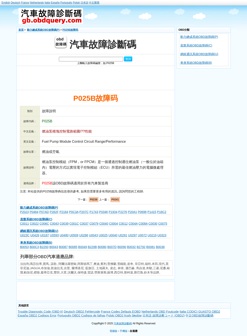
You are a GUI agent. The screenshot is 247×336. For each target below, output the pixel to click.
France (25, 2)
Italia (47, 2)
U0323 (161, 235)
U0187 (44, 235)
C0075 (162, 223)
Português (66, 2)
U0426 (34, 235)
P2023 (24, 212)
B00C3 (34, 247)
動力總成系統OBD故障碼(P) (43, 29)
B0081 (150, 247)
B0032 (131, 247)
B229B (92, 247)
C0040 (103, 223)
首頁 (21, 29)
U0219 (152, 235)
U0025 (103, 235)
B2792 (141, 247)
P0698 (142, 212)
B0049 (82, 247)
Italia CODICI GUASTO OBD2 (200, 311)
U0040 (112, 235)
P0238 (93, 199)
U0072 (142, 235)
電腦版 (113, 331)
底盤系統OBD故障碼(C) (196, 45)
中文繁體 (94, 2)
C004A (133, 223)
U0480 (64, 235)
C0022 (34, 223)
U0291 (122, 235)
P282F (54, 212)
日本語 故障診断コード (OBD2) (163, 315)
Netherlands (37, 2)
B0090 (121, 247)
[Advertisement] (159, 16)
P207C (84, 212)
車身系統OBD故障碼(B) (196, 62)
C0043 (54, 223)
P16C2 (161, 212)
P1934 (113, 212)
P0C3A (74, 212)
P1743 (93, 212)
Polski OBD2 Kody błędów (124, 315)
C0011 (24, 223)
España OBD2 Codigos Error (37, 315)
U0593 (54, 235)
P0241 (115, 199)
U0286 (83, 235)
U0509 (73, 235)
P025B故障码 (70, 29)
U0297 (132, 235)
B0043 (53, 247)
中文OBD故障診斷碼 (199, 315)
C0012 (123, 223)
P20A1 (132, 212)
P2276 (122, 212)
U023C (25, 235)
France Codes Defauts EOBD (121, 311)
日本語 (84, 2)
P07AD (44, 212)
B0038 (160, 247)
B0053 (24, 247)
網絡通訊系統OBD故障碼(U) (199, 54)
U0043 (93, 235)
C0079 (93, 223)
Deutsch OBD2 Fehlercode (82, 311)
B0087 (63, 247)
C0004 (113, 223)
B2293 (44, 247)
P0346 (103, 212)
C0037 (84, 223)
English (6, 2)
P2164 (64, 212)
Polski (76, 2)
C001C (74, 223)
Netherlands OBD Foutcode (160, 311)
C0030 (153, 223)
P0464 (34, 212)
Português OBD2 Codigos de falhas (81, 315)
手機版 (124, 331)
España (55, 2)
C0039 (64, 223)
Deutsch (15, 2)
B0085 (73, 247)
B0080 (102, 247)
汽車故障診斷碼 (123, 323)
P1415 (151, 212)
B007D (112, 247)
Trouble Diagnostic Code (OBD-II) (40, 311)
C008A (143, 223)
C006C (44, 223)
